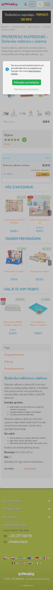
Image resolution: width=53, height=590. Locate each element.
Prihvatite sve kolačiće (26, 82)
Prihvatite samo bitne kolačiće (26, 89)
